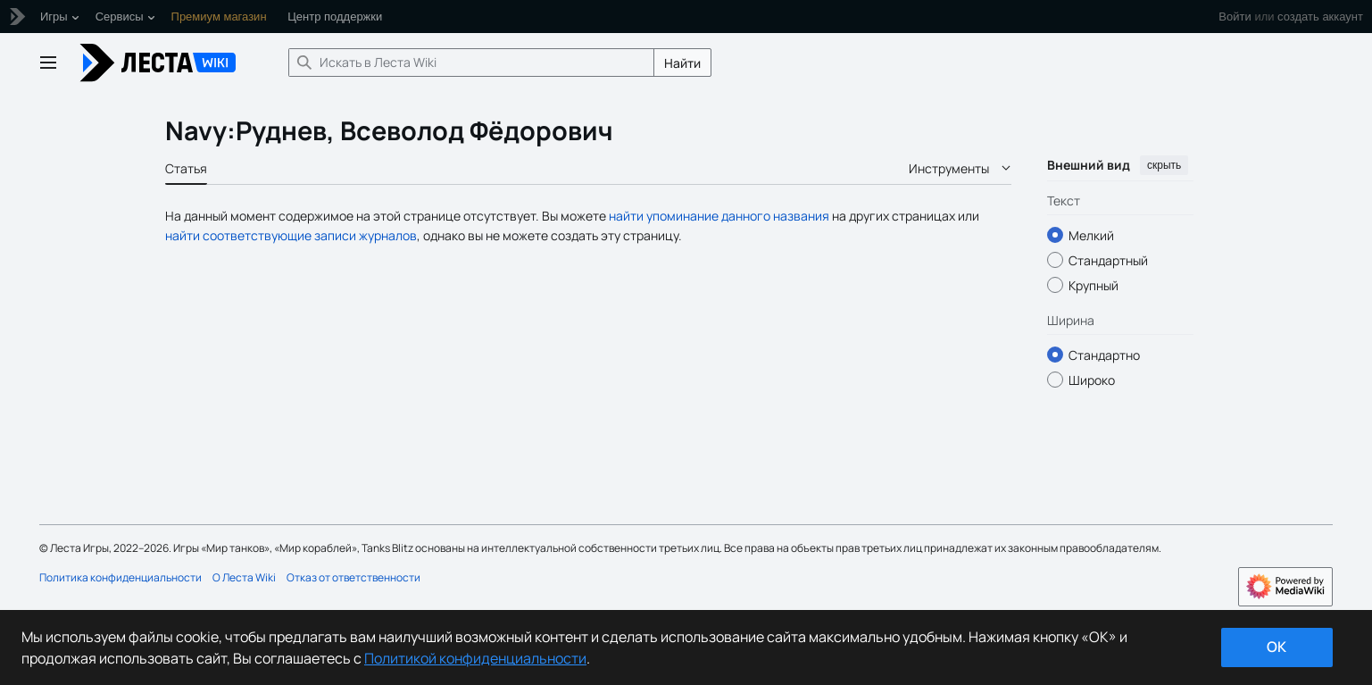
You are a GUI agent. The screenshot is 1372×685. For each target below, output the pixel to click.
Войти (1234, 16)
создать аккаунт (1320, 16)
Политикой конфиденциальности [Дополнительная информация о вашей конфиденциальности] (475, 658)
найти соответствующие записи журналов (291, 235)
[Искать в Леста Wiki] (471, 62)
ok (1276, 646)
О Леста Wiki (244, 577)
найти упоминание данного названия (719, 215)
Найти (682, 62)
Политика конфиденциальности (120, 577)
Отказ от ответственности (353, 577)
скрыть (1164, 165)
